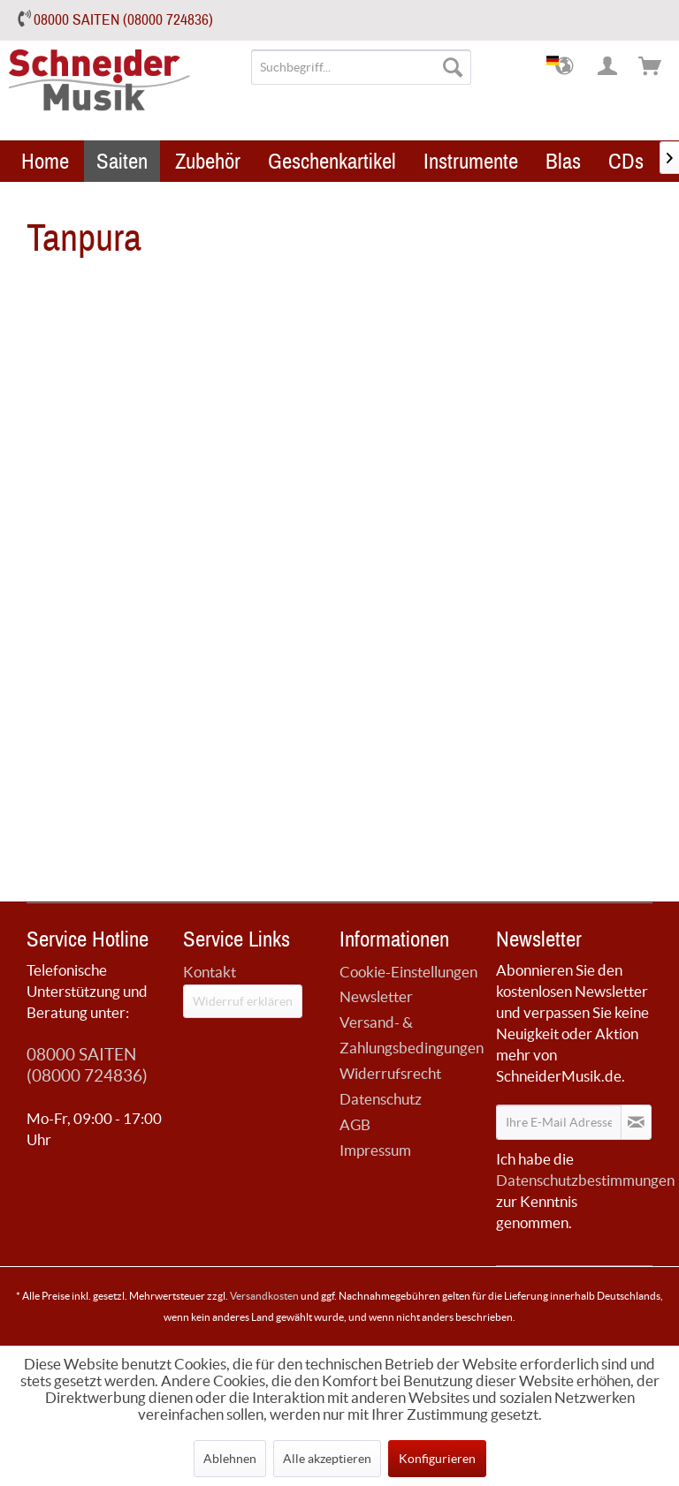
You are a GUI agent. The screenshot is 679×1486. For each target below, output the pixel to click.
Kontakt (209, 971)
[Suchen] (452, 67)
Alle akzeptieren (327, 1459)
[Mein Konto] (608, 67)
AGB (355, 1124)
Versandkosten (264, 1295)
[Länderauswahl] (566, 67)
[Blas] (563, 161)
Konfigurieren (437, 1459)
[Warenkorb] (650, 67)
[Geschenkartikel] (332, 161)
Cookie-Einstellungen (408, 971)
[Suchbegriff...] (361, 67)
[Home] (45, 161)
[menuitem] (361, 67)
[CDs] (626, 161)
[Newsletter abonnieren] (636, 1122)
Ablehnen (229, 1459)
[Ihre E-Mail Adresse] (559, 1122)
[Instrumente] (470, 161)
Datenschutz (381, 1098)
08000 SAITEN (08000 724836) (123, 19)
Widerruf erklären (243, 1001)
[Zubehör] (208, 161)
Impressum (375, 1150)
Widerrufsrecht (390, 1073)
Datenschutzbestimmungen (585, 1180)
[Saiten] (122, 161)
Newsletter (376, 996)
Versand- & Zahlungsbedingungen (412, 1035)
